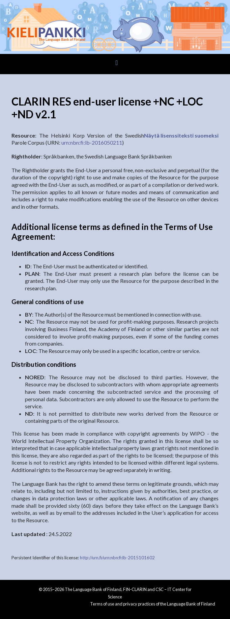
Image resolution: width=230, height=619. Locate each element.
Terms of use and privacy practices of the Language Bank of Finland (152, 604)
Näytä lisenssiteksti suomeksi (181, 135)
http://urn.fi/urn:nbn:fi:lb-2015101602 (117, 557)
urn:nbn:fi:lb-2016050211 (91, 142)
